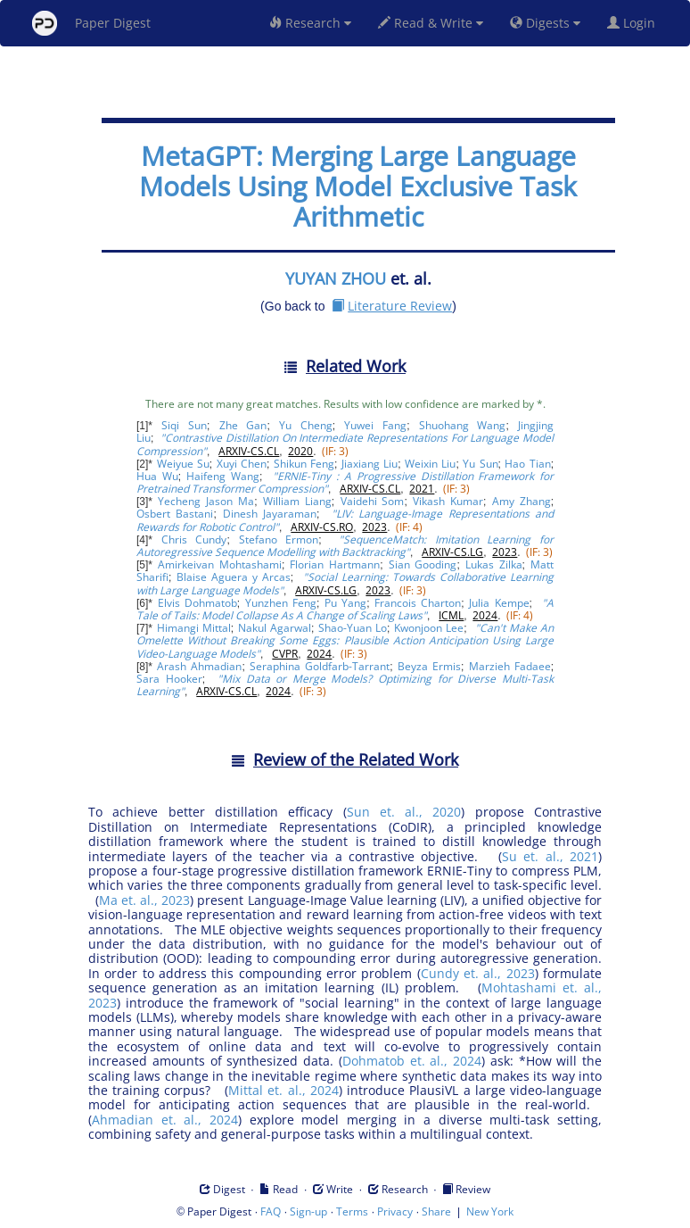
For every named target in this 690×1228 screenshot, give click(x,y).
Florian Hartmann (335, 564)
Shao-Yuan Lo (352, 627)
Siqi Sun (184, 425)
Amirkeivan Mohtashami (220, 564)
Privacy (395, 1211)
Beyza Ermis (429, 666)
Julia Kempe (499, 602)
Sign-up (308, 1211)
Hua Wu (157, 476)
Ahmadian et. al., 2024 (165, 1119)
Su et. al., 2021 (550, 856)
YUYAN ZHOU (335, 278)
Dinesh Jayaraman (269, 513)
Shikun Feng (304, 463)
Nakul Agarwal (274, 627)
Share (436, 1211)
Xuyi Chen (242, 463)
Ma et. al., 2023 (144, 900)
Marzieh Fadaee (510, 666)
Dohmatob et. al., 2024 (411, 1060)
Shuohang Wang (462, 425)
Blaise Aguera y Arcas (234, 577)
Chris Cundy (194, 539)
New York (489, 1211)
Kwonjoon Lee (429, 627)
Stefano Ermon (279, 539)
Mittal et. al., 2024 (283, 1090)
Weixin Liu (430, 463)
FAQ (270, 1211)
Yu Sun (480, 463)
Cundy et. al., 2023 (478, 973)
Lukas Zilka (493, 564)
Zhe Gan (243, 425)
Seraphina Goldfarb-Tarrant (320, 666)
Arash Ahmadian (199, 666)
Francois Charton (417, 602)
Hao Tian (527, 463)
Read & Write (430, 22)
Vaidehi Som (373, 501)
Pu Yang (345, 602)
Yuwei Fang (375, 425)
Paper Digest (91, 23)
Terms (352, 1211)
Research (310, 22)
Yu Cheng (306, 425)
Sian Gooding (423, 564)
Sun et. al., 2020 (404, 811)
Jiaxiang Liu (369, 463)
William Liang (297, 501)
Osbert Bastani (174, 513)
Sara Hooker (169, 678)
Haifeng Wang (222, 476)
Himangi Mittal (194, 627)
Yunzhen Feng (280, 602)
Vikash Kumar (448, 501)
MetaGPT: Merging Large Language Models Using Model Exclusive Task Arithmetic (358, 186)
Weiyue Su (183, 463)
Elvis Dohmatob (197, 602)
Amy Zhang (521, 501)
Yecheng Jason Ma (206, 501)
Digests (545, 22)
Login (634, 22)
